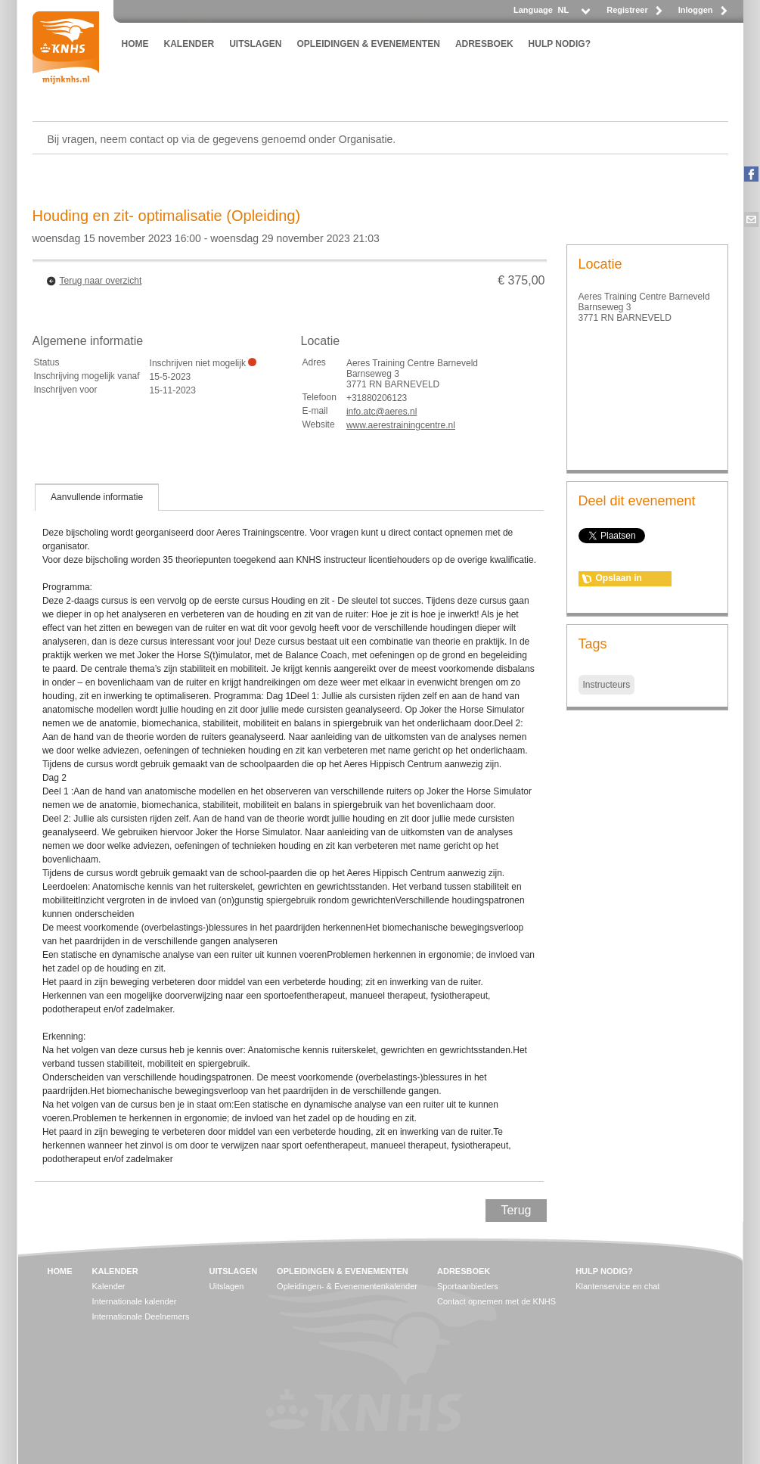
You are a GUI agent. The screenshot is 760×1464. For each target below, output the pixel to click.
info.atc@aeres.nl (381, 411)
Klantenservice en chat (617, 1286)
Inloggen (695, 9)
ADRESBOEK (484, 44)
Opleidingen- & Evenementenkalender (347, 1286)
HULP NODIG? (560, 44)
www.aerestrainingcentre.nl (400, 425)
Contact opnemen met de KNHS (496, 1301)
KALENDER (189, 44)
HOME (135, 44)
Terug (516, 1210)
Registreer (626, 9)
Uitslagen (226, 1286)
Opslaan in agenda (619, 579)
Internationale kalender (134, 1301)
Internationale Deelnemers (141, 1316)
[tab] (97, 497)
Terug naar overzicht (101, 280)
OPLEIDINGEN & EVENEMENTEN (368, 44)
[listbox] (573, 14)
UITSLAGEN (255, 44)
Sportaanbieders (467, 1286)
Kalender (109, 1286)
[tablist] (290, 832)
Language (533, 9)
